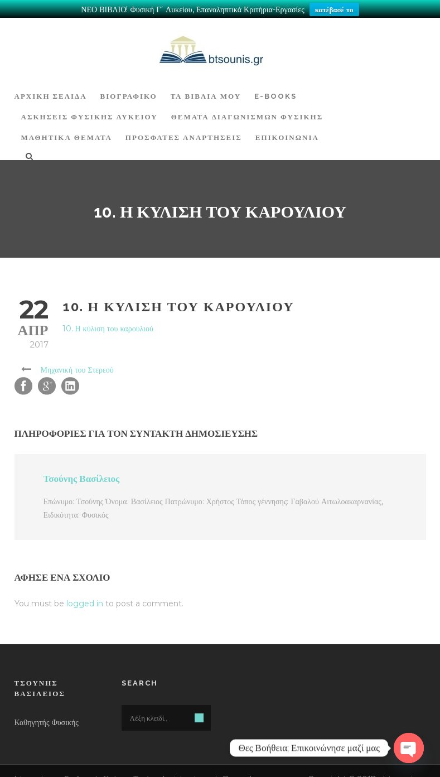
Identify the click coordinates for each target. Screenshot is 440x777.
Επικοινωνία (287, 129)
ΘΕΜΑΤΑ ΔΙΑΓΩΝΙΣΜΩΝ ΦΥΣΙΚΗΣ (247, 108)
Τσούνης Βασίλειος (81, 470)
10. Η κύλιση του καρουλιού (107, 320)
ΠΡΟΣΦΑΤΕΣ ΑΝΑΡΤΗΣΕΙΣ (183, 129)
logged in (84, 595)
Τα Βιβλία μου (206, 88)
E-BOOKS (275, 88)
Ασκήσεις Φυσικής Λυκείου (89, 108)
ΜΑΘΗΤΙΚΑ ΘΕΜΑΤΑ (66, 129)
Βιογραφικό (128, 88)
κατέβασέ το (334, 9)
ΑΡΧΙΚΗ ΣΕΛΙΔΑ (50, 88)
